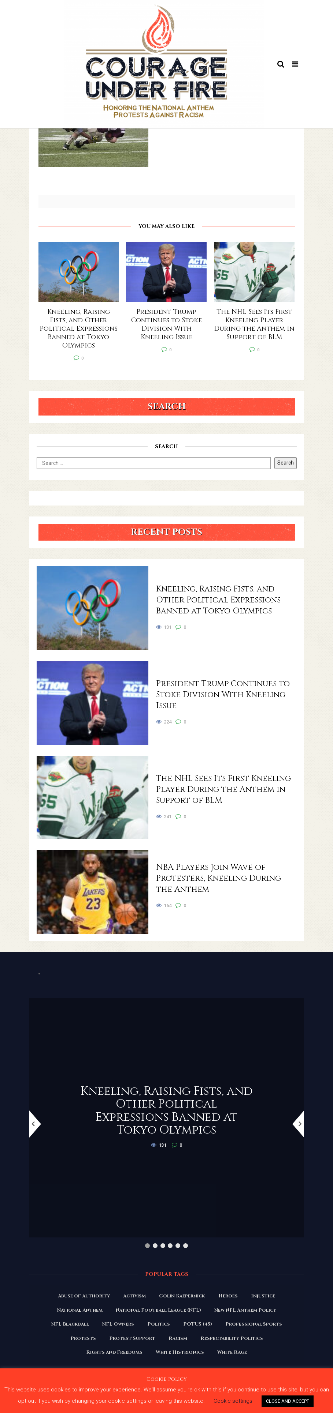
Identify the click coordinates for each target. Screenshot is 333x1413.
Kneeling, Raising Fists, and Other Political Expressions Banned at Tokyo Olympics (218, 600)
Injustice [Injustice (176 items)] (263, 1296)
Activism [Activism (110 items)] (134, 1296)
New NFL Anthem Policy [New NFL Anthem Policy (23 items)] (245, 1310)
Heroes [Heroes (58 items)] (228, 1296)
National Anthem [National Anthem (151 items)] (80, 1310)
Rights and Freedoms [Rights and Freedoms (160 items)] (114, 1352)
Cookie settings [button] (233, 1401)
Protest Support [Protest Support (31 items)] (132, 1338)
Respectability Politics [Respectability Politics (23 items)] (231, 1338)
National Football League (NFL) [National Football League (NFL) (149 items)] (158, 1310)
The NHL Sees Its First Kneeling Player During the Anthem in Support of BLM (223, 789)
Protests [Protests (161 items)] (83, 1338)
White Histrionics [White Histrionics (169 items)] (180, 1352)
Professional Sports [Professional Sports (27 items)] (253, 1324)
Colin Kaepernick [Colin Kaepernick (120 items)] (182, 1296)
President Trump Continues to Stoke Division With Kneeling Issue (223, 695)
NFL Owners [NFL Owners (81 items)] (118, 1324)
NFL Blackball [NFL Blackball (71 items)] (70, 1324)
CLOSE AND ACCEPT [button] (287, 1401)
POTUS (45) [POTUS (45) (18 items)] (197, 1324)
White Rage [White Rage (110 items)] (232, 1352)
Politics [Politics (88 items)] (158, 1324)
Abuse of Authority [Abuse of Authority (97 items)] (84, 1296)
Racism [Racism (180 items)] (178, 1338)
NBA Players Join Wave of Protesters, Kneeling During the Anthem (218, 878)
